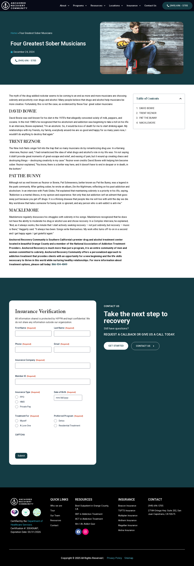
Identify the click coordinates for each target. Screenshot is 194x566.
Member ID (25, 376)
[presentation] (38, 443)
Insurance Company (30, 360)
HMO (22, 402)
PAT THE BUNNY (148, 117)
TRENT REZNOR (147, 113)
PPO (22, 397)
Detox (61, 421)
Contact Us (150, 5)
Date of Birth (65, 392)
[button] (180, 98)
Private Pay (25, 406)
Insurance (134, 5)
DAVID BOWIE (146, 108)
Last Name (64, 328)
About (64, 5)
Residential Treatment (69, 425)
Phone (23, 344)
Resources (98, 5)
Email (61, 344)
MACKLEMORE (147, 122)
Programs (80, 5)
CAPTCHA (20, 434)
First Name (25, 328)
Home (14, 33)
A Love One (25, 425)
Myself (23, 421)
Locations (116, 5)
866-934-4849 (59, 264)
